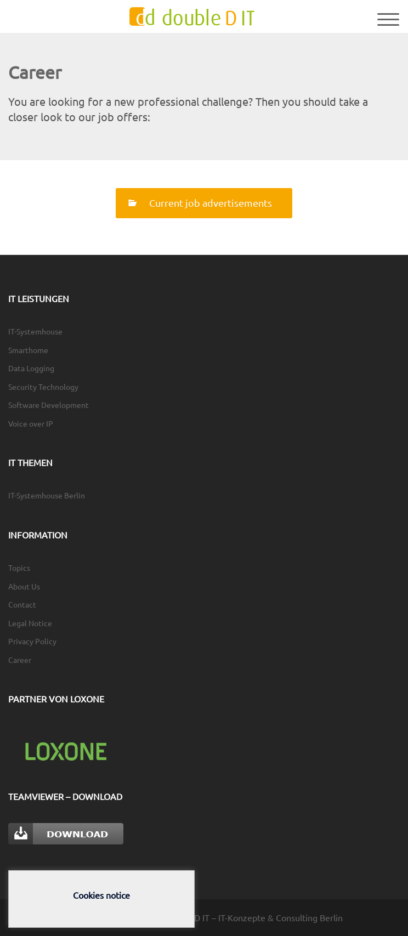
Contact (22, 604)
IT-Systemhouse (35, 331)
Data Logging (31, 368)
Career (19, 660)
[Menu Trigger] (388, 19)
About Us (24, 586)
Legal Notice (30, 623)
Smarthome (28, 350)
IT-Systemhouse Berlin (46, 495)
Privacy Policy (32, 641)
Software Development (48, 405)
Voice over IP (30, 423)
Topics (19, 567)
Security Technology (43, 387)
